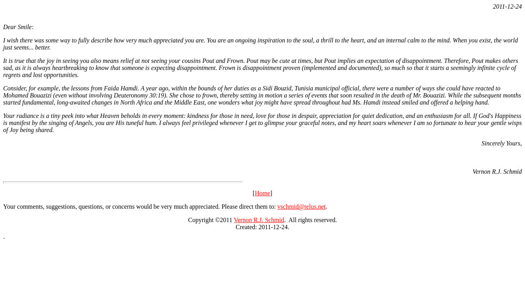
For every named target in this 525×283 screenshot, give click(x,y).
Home (262, 193)
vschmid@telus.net (301, 206)
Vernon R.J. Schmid (259, 220)
